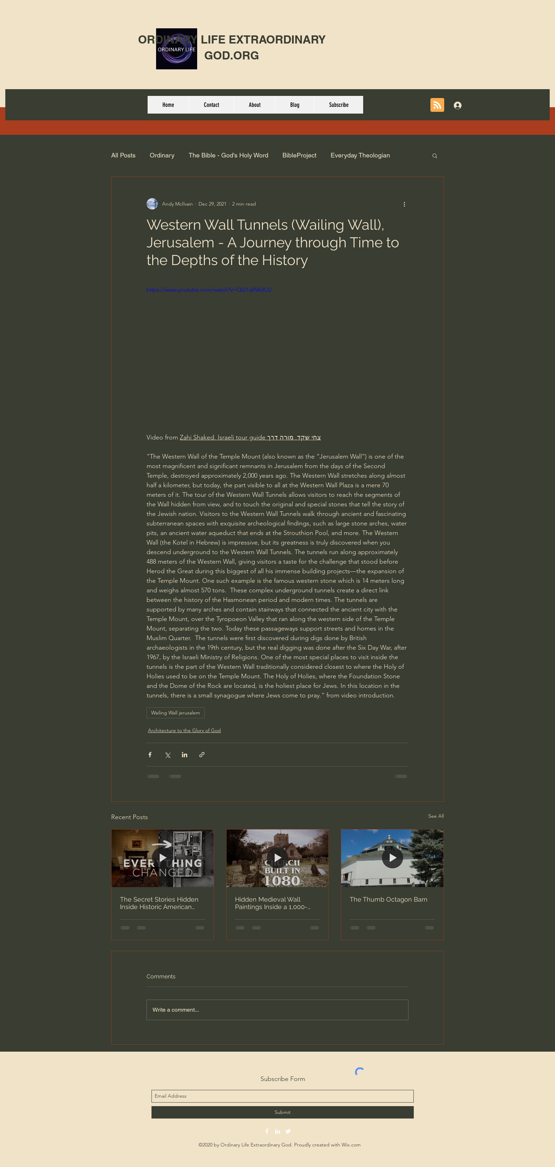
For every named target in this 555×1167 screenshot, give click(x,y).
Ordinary (162, 155)
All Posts (123, 155)
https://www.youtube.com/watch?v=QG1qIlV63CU (209, 289)
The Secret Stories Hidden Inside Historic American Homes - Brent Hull (159, 903)
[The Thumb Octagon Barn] (392, 858)
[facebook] (266, 1131)
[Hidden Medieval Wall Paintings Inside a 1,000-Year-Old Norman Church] (278, 858)
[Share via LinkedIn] (184, 754)
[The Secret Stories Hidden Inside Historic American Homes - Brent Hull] (162, 858)
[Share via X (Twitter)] (167, 754)
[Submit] (282, 1112)
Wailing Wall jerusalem (175, 712)
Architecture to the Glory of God (184, 730)
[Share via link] (202, 754)
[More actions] (404, 204)
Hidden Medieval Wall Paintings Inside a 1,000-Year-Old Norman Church (273, 903)
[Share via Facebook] (150, 754)
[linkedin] (277, 1131)
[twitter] (288, 1131)
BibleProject (299, 155)
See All (436, 816)
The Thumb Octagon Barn (389, 899)
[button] (434, 155)
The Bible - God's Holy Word (228, 155)
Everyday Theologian (360, 155)
